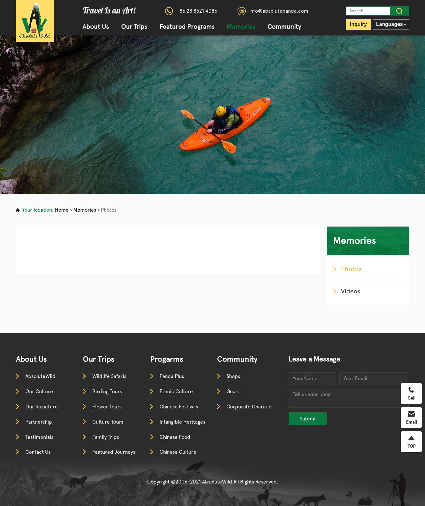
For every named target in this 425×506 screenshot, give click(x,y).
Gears (232, 391)
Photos (108, 210)
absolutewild (35, 21)
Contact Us (37, 452)
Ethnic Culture (176, 391)
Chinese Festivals (179, 407)
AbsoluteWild (40, 376)
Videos (350, 291)
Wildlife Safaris (109, 376)
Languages (391, 24)
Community (284, 26)
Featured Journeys (113, 452)
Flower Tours (106, 407)
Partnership (38, 422)
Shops (233, 376)
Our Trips (134, 26)
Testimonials (39, 437)
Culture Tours (107, 422)
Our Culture (39, 391)
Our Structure (41, 407)
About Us (95, 26)
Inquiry (358, 24)
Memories (241, 26)
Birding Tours (107, 391)
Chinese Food (175, 437)
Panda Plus (172, 376)
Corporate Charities (249, 407)
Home (62, 210)
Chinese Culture (178, 452)
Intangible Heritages (182, 422)
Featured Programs (187, 26)
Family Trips (105, 437)
